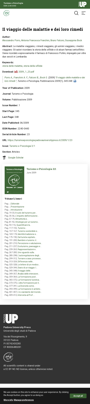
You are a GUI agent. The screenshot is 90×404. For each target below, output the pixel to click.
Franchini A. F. (21, 77)
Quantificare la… (24, 225)
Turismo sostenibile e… (28, 231)
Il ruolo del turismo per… (26, 213)
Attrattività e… (21, 219)
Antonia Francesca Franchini (35, 40)
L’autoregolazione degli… (29, 255)
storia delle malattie (12, 66)
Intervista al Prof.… (26, 295)
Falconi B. (34, 77)
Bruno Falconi (57, 40)
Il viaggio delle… (25, 271)
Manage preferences (24, 401)
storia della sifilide (33, 66)
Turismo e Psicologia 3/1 (22, 146)
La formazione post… (27, 277)
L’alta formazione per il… (29, 283)
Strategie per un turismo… (27, 222)
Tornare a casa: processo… (30, 258)
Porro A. (8, 77)
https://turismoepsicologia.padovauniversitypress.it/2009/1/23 (40, 140)
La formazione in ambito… (30, 289)
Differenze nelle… (26, 261)
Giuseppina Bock (73, 40)
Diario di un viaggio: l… (27, 267)
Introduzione (16, 210)
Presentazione (17, 207)
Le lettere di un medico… (29, 264)
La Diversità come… (26, 286)
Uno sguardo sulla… (26, 252)
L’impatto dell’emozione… (27, 216)
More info (8, 401)
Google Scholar (16, 157)
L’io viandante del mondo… (30, 292)
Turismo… (22, 228)
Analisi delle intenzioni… (28, 274)
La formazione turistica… (29, 280)
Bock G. (44, 77)
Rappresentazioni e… (27, 249)
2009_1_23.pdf (26, 71)
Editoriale (15, 204)
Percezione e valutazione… (30, 243)
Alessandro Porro (11, 40)
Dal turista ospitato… (27, 237)
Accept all (78, 397)
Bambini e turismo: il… (27, 240)
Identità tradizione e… (27, 234)
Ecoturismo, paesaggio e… (30, 246)
